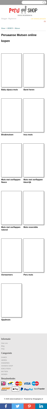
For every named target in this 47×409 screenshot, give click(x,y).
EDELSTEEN (6, 369)
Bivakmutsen (7, 135)
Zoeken (43, 2)
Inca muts (28, 135)
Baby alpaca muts (9, 90)
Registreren (12, 19)
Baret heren (28, 90)
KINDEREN (5, 363)
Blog (2, 346)
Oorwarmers (7, 275)
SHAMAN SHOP (7, 366)
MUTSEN (4, 371)
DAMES (4, 357)
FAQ (2, 349)
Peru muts (28, 275)
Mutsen (17, 28)
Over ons (4, 343)
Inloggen (4, 19)
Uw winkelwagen (38, 19)
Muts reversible (30, 227)
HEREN (10, 28)
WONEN (4, 374)
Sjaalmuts (5, 320)
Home (3, 28)
